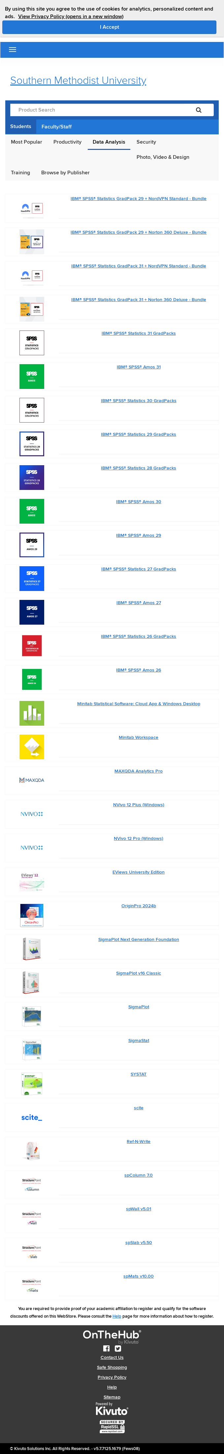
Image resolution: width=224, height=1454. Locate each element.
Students (20, 126)
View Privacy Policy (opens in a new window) (70, 16)
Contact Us (112, 1357)
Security (146, 142)
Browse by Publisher (65, 172)
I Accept (137, 26)
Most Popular (26, 142)
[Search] (198, 110)
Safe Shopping (112, 1367)
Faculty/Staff (57, 126)
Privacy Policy (112, 1377)
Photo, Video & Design (163, 157)
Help (116, 1316)
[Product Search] (97, 110)
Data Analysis (109, 142)
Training (20, 172)
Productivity (67, 142)
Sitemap (112, 1397)
